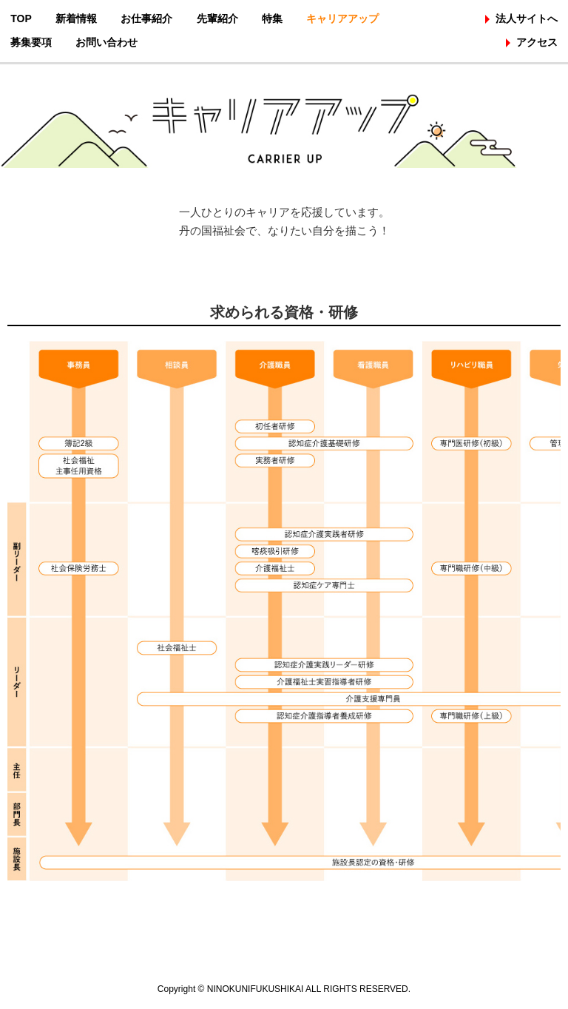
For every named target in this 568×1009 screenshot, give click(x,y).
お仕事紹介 (146, 18)
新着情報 (76, 18)
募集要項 (31, 42)
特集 (272, 18)
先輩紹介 (217, 18)
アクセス (537, 42)
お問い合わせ (106, 42)
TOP (21, 18)
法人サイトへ (527, 18)
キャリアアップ (342, 18)
